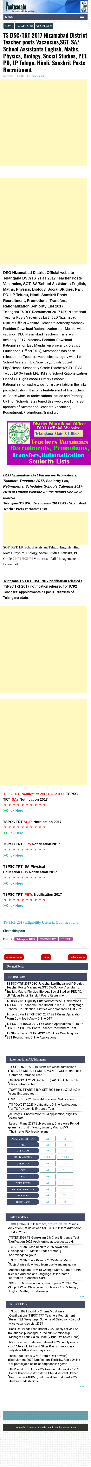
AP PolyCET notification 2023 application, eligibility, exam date (43, 1116)
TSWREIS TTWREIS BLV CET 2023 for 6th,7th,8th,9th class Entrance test (44, 1092)
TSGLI (65, 1156)
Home (46, 957)
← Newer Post (14, 957)
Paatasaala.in (38, 75)
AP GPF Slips (44, 25)
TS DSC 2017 (48, 939)
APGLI (48, 1156)
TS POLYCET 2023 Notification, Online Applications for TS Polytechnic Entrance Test (43, 1106)
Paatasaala (40, 1427)
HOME (9, 25)
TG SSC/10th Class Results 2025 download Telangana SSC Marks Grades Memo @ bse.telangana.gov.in (38, 1251)
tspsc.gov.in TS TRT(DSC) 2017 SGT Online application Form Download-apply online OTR (44, 1016)
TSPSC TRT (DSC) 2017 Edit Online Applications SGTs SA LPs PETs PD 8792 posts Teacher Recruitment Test (45, 1026)
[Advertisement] (43, 122)
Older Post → (77, 957)
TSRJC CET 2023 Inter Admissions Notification (41, 1099)
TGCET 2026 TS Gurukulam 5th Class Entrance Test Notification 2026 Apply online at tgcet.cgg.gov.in (44, 1239)
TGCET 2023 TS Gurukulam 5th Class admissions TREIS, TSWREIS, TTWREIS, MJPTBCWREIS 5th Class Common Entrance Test (45, 1071)
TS (64, 1138)
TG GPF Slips (24, 25)
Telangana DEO (26, 939)
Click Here (14, 811)
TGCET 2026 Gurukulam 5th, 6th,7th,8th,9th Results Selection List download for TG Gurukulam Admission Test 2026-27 (45, 1228)
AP (48, 1138)
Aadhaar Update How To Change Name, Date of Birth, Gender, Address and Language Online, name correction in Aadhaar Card (45, 1274)
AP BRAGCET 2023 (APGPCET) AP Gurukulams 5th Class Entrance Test (43, 1082)
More (82, 1296)
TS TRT (65, 939)
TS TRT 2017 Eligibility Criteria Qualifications (40, 922)
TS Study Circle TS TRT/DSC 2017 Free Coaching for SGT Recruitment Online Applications (42, 1035)
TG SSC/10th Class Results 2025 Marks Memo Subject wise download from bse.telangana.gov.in (42, 1262)
